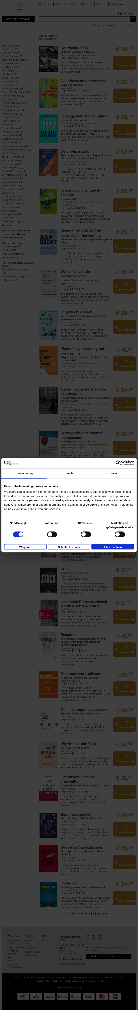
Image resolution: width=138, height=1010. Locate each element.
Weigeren (25, 547)
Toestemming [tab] (24, 473)
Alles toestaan (113, 547)
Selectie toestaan (69, 547)
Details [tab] (69, 473)
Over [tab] (114, 473)
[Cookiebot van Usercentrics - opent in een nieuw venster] (118, 463)
